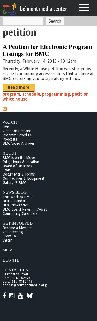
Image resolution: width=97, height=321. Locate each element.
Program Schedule (17, 135)
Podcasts (10, 139)
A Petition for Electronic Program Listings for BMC (47, 50)
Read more (18, 87)
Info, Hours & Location (21, 162)
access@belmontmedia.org (25, 285)
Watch (10, 122)
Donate (11, 260)
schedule (31, 94)
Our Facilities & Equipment (23, 178)
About (10, 153)
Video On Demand (17, 131)
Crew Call (10, 236)
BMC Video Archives (18, 143)
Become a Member (17, 228)
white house (15, 99)
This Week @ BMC (17, 197)
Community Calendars (20, 213)
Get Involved (18, 223)
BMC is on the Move (19, 158)
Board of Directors (17, 166)
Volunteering (13, 232)
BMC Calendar (14, 201)
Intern (7, 240)
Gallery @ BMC (14, 182)
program (11, 94)
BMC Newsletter (15, 205)
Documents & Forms (19, 174)
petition (80, 94)
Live (6, 127)
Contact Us (15, 270)
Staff (6, 170)
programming (56, 94)
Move (9, 250)
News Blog (15, 192)
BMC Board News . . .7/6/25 (25, 209)
